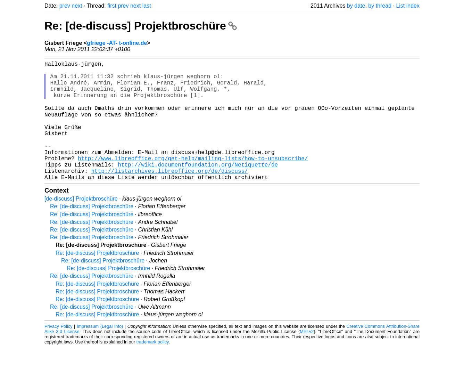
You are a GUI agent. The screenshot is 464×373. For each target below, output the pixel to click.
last (146, 6)
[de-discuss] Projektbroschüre (81, 224)
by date (356, 6)
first (111, 6)
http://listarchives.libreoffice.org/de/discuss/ (169, 195)
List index (408, 6)
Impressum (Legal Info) (100, 352)
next (77, 6)
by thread (379, 6)
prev (64, 6)
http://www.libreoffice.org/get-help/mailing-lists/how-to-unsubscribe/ (193, 180)
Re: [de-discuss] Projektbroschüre (140, 25)
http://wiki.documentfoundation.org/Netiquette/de (198, 187)
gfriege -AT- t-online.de (117, 43)
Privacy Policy (58, 352)
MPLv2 (307, 357)
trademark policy (152, 367)
